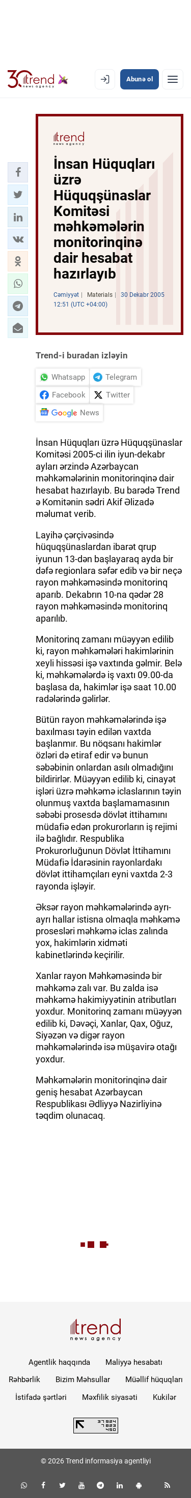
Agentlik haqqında (59, 1362)
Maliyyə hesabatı (133, 1362)
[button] (18, 172)
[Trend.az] (38, 79)
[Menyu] (172, 79)
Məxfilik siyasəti (110, 1397)
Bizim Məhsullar (83, 1379)
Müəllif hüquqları (154, 1379)
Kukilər (164, 1397)
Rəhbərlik (24, 1379)
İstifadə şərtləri (41, 1397)
